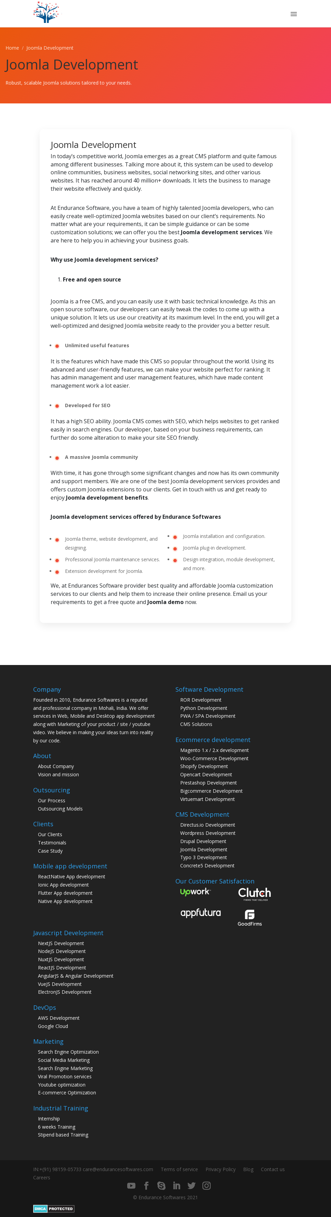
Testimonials (52, 842)
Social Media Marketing (64, 1060)
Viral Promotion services (65, 1076)
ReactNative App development (71, 876)
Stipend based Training (63, 1134)
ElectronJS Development (65, 992)
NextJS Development (61, 943)
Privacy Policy (221, 1169)
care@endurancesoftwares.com (118, 1169)
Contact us (273, 1169)
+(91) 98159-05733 (60, 1169)
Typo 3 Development (203, 857)
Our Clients (50, 834)
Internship (49, 1118)
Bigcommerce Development (211, 791)
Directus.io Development (207, 824)
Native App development (65, 901)
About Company (56, 766)
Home (12, 48)
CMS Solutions (196, 724)
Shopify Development (204, 766)
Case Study (50, 851)
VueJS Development (60, 984)
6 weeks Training (56, 1127)
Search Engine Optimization (68, 1052)
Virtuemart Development (207, 799)
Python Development (203, 708)
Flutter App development (65, 893)
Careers (41, 1177)
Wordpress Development (208, 833)
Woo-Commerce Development (214, 758)
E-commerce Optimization (67, 1092)
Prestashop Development (208, 782)
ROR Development (201, 700)
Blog (248, 1169)
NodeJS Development (62, 951)
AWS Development (59, 1018)
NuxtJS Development (61, 959)
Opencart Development (206, 774)
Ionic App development (63, 884)
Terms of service (179, 1169)
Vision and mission (58, 774)
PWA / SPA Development (208, 716)
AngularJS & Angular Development (76, 976)
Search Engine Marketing (65, 1068)
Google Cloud (53, 1026)
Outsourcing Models (60, 808)
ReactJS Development (62, 967)
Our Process (51, 800)
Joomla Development (203, 849)
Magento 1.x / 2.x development (214, 750)
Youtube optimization (61, 1084)
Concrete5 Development (207, 865)
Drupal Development (203, 841)
